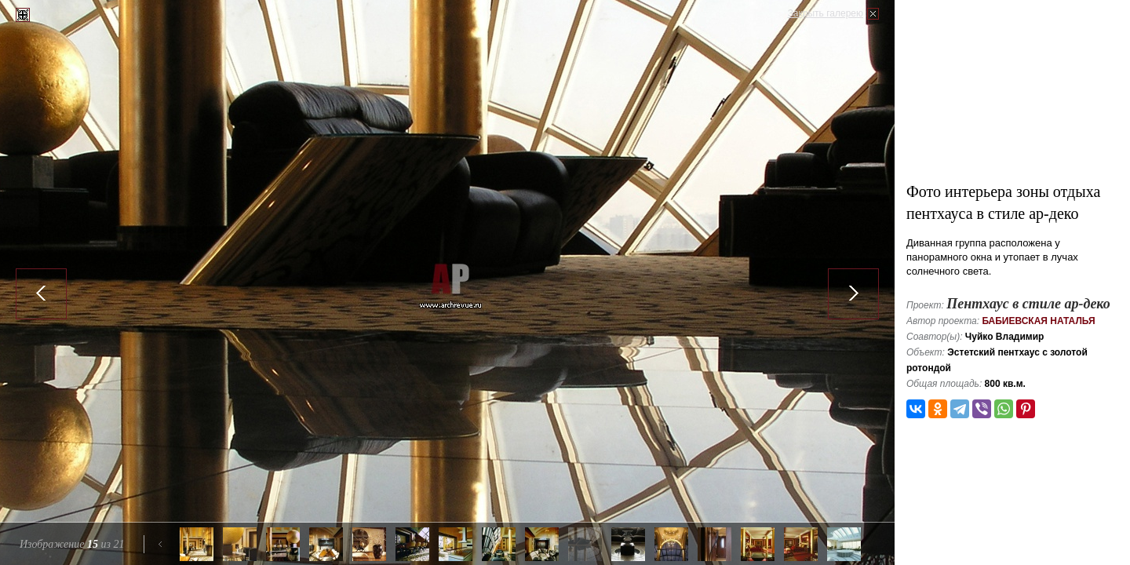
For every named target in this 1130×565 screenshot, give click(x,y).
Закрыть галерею (825, 13)
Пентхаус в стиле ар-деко (1028, 304)
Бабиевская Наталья (1038, 320)
